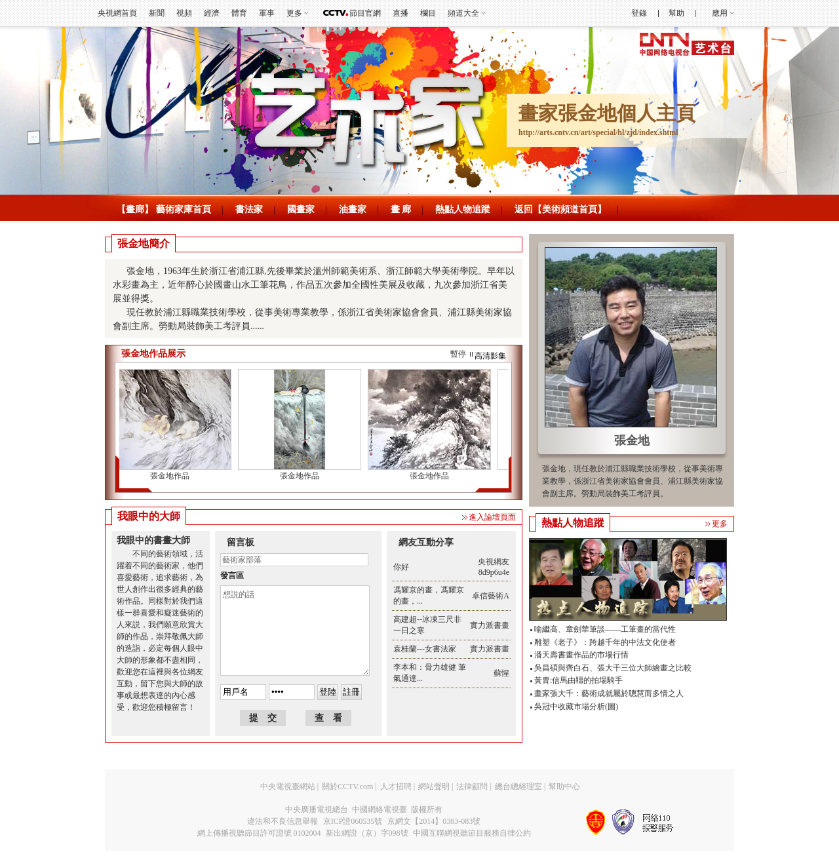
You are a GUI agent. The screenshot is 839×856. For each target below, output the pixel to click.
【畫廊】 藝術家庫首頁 (164, 209)
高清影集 (490, 355)
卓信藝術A (490, 595)
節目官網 (365, 13)
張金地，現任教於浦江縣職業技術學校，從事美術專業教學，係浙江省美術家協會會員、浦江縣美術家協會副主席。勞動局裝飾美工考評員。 (632, 481)
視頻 (184, 13)
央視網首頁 (117, 13)
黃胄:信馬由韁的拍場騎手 (578, 680)
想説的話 (295, 630)
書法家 (249, 209)
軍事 (267, 13)
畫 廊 (401, 209)
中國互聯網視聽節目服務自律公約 (472, 833)
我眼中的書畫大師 (153, 540)
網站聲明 (434, 786)
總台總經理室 (518, 786)
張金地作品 (172, 475)
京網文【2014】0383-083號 (433, 821)
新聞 (157, 13)
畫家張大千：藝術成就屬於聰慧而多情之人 (609, 693)
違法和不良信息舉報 (282, 821)
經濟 (212, 13)
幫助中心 (564, 786)
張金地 (632, 440)
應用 (720, 13)
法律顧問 (472, 786)
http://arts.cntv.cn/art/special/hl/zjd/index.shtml (598, 132)
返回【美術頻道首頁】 (560, 209)
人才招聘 (396, 786)
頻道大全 (463, 13)
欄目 (428, 13)
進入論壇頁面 (492, 517)
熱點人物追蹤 (462, 209)
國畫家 (301, 209)
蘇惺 (501, 673)
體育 (239, 13)
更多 (294, 13)
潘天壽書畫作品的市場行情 (581, 654)
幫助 (676, 13)
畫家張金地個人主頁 (606, 113)
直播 (400, 13)
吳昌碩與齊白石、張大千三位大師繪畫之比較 (613, 667)
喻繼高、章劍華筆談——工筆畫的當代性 (605, 629)
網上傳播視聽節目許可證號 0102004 (259, 833)
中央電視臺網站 (287, 786)
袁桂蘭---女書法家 (424, 648)
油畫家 (352, 209)
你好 (401, 567)
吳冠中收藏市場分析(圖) (576, 706)
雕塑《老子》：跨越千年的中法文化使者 (605, 642)
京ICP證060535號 (353, 821)
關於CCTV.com (347, 786)
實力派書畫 (489, 625)
